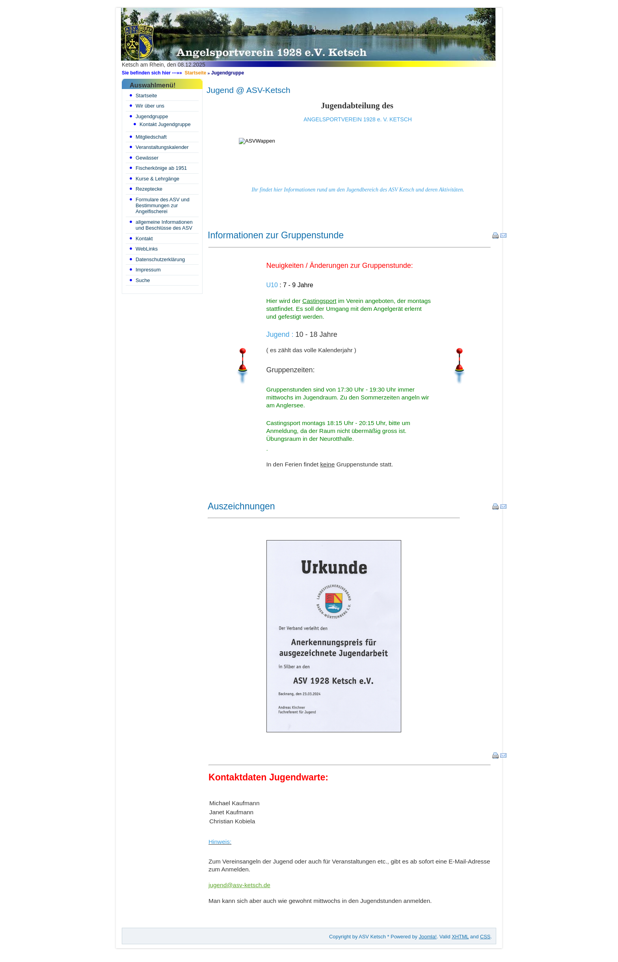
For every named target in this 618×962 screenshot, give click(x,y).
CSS (485, 937)
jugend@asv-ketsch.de (239, 885)
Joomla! (428, 937)
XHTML (460, 937)
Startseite (195, 73)
